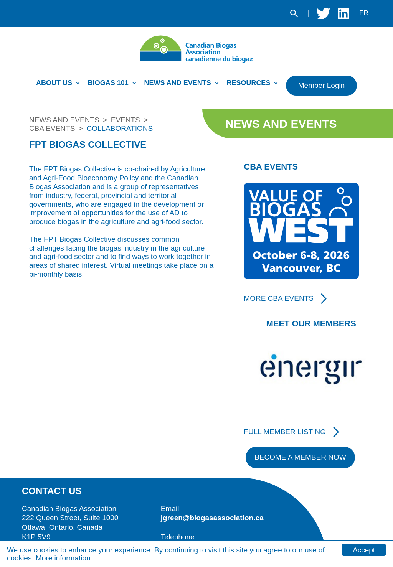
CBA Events (52, 128)
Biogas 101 (108, 83)
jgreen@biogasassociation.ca (212, 518)
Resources (248, 83)
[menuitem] (60, 85)
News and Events (177, 83)
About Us (54, 83)
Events (125, 120)
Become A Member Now (300, 457)
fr (363, 13)
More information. (64, 558)
